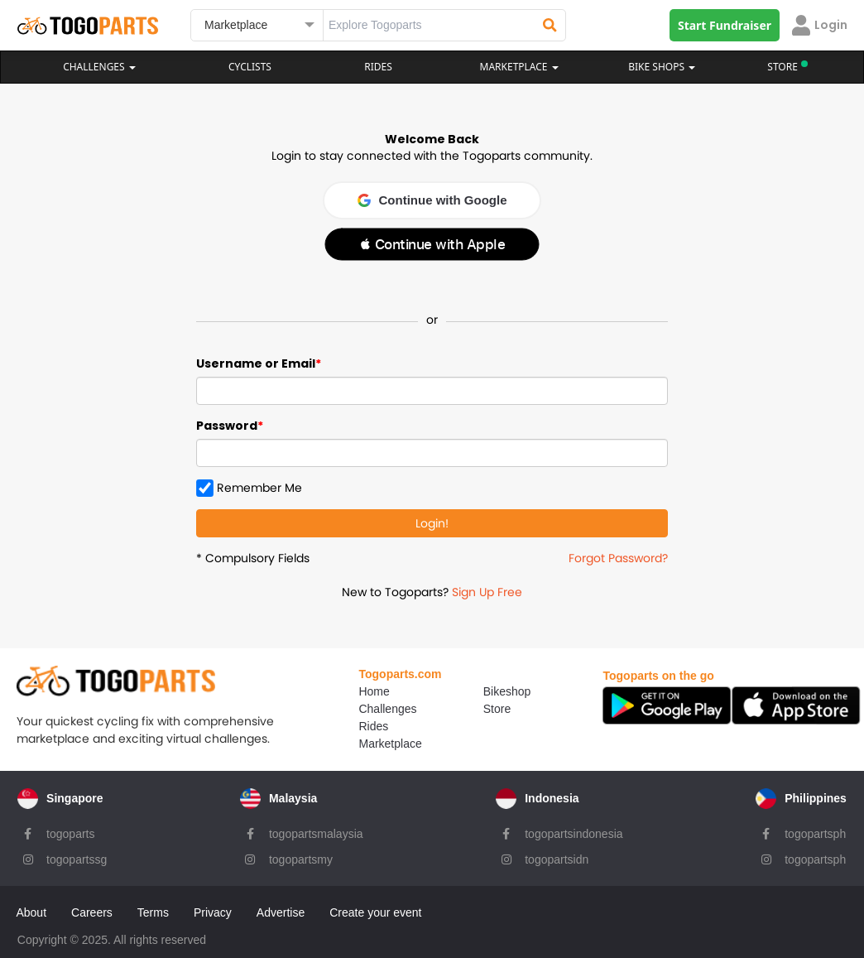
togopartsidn (557, 856)
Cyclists (249, 67)
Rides (378, 67)
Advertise (281, 906)
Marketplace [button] (519, 67)
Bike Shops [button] (661, 67)
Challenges (99, 67)
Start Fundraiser (724, 25)
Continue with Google (432, 200)
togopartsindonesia (574, 830)
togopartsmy (301, 856)
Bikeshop (497, 690)
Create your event (376, 906)
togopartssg (76, 856)
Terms (153, 906)
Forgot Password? (618, 558)
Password (226, 425)
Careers (92, 906)
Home (364, 690)
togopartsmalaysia (316, 830)
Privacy (213, 906)
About (32, 906)
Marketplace (380, 742)
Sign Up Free (487, 592)
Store (487, 708)
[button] (432, 244)
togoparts (70, 830)
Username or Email (255, 363)
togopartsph (816, 830)
